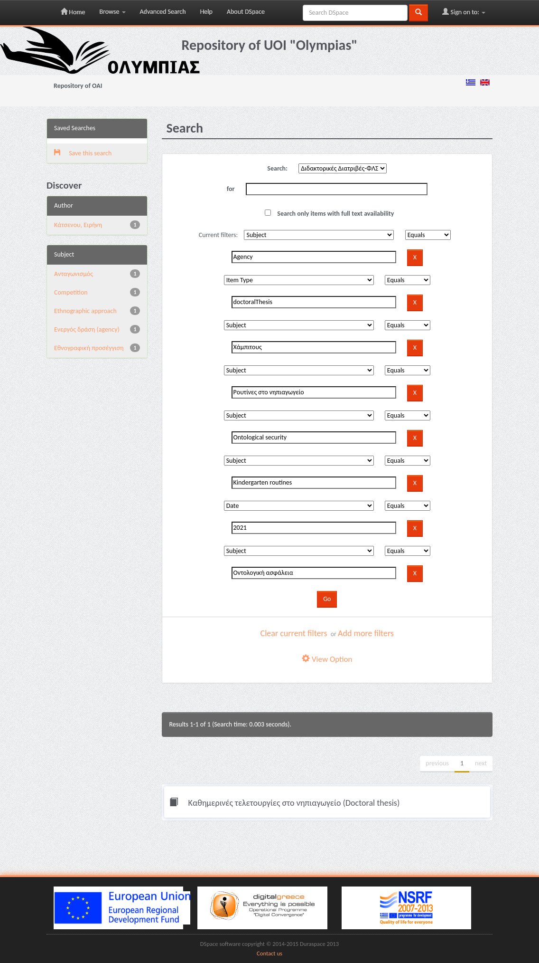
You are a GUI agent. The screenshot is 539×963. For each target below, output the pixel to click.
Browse (112, 12)
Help (206, 12)
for (231, 189)
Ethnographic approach (85, 311)
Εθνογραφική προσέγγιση (88, 348)
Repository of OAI (78, 86)
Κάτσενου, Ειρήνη (78, 225)
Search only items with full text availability (329, 214)
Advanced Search (163, 12)
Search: (277, 168)
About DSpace (246, 12)
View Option (327, 659)
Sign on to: (463, 12)
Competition (71, 292)
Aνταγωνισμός (73, 274)
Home (73, 12)
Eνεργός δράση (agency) (87, 329)
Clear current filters (293, 633)
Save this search (83, 153)
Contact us (269, 953)
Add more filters (366, 633)
